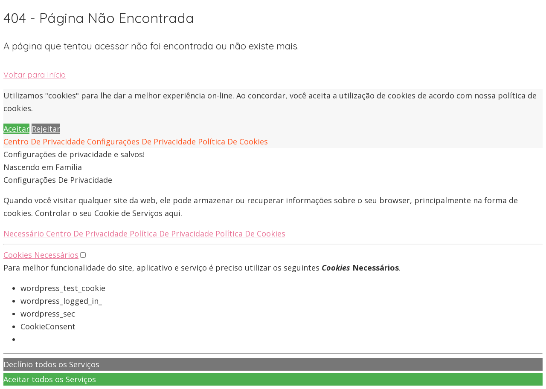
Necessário (24, 233)
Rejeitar (46, 129)
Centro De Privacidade (44, 141)
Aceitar (16, 129)
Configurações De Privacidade (141, 141)
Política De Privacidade (172, 233)
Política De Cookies (233, 141)
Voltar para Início (34, 75)
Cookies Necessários (40, 255)
